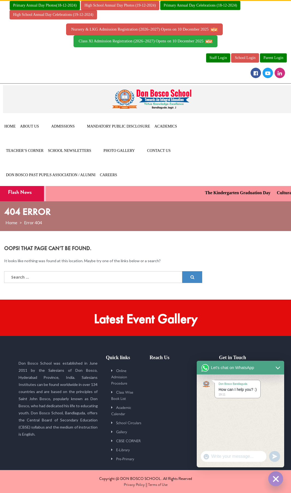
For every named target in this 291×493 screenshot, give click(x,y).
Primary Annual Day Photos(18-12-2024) (45, 5)
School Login (245, 58)
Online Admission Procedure (119, 377)
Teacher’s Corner (24, 151)
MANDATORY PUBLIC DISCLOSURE (118, 126)
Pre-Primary (125, 458)
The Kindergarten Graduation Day (241, 192)
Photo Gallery (119, 151)
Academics (165, 126)
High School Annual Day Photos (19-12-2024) (120, 5)
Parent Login (273, 58)
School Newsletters (69, 151)
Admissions (63, 126)
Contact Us (159, 151)
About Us (29, 126)
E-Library (123, 449)
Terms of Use (157, 484)
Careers (108, 175)
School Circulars (128, 422)
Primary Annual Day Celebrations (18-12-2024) (200, 5)
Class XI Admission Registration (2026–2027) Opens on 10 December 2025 (146, 41)
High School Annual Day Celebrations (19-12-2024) (53, 15)
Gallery (121, 431)
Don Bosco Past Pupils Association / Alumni (51, 175)
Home (10, 126)
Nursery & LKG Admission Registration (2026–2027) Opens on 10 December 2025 (144, 29)
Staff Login (218, 58)
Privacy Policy (134, 484)
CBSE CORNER (128, 440)
